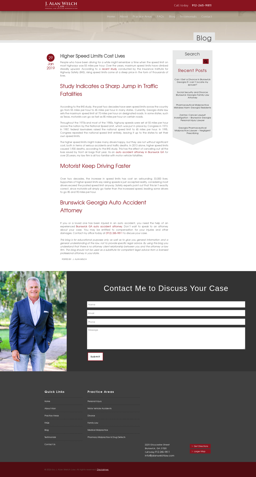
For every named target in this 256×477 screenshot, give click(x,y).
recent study (109, 68)
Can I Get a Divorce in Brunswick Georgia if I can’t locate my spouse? (192, 82)
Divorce (91, 415)
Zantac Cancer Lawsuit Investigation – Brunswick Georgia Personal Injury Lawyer (192, 117)
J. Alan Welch (80, 259)
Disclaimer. (103, 469)
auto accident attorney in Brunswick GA (140, 152)
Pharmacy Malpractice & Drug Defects (106, 437)
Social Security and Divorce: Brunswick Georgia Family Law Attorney (192, 95)
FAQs (160, 16)
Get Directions (201, 446)
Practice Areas (142, 16)
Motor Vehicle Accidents (99, 408)
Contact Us (50, 444)
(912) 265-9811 (114, 233)
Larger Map (199, 451)
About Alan (50, 408)
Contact (206, 16)
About (124, 16)
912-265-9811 (202, 5)
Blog (172, 16)
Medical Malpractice (98, 429)
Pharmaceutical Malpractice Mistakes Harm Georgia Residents (192, 106)
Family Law (93, 422)
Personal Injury (95, 401)
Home (111, 16)
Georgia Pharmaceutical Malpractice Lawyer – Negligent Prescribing (192, 130)
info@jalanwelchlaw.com (159, 455)
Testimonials (188, 16)
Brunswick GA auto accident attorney (99, 226)
